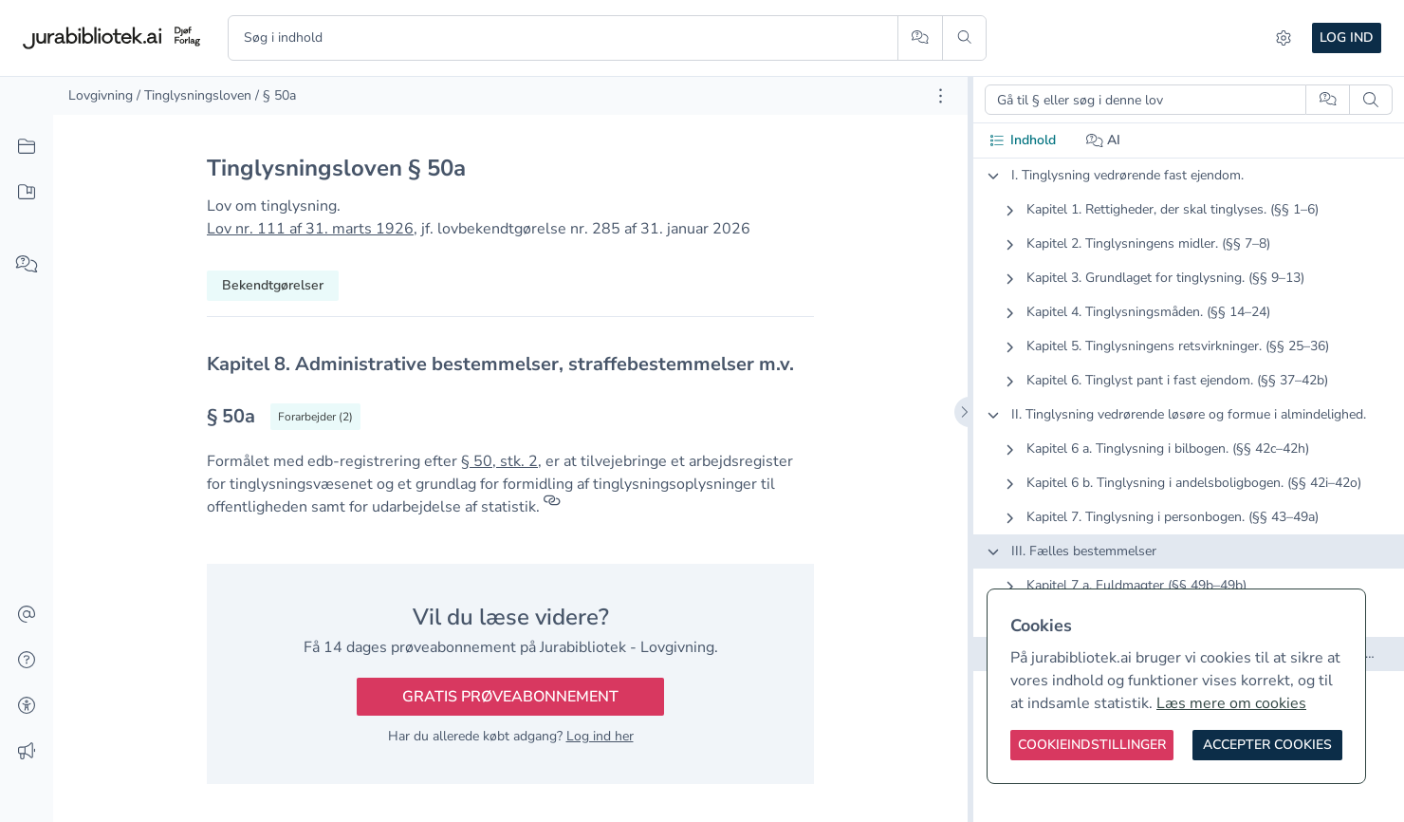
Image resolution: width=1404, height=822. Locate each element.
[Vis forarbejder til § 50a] (315, 416)
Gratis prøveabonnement (510, 696)
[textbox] (510, 364)
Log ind (1347, 37)
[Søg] (964, 38)
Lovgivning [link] (100, 95)
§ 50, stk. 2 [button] (499, 461)
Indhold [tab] (1022, 140)
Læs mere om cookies (1231, 703)
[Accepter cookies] (1267, 745)
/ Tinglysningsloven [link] (194, 95)
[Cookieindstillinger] (1091, 745)
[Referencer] (552, 506)
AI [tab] (1103, 140)
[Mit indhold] (27, 193)
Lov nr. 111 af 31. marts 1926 (310, 228)
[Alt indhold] (27, 147)
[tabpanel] (1188, 430)
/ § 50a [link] (275, 95)
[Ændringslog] (27, 752)
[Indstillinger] (1283, 38)
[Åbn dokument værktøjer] (940, 96)
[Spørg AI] (919, 38)
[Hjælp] (27, 661)
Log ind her (600, 736)
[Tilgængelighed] (27, 706)
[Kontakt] (27, 615)
